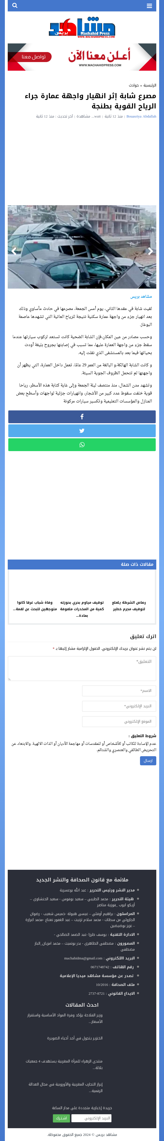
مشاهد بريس (106, 1134)
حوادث (134, 85)
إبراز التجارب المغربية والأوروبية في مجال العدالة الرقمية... (66, 1087)
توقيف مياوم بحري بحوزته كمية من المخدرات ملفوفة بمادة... (82, 609)
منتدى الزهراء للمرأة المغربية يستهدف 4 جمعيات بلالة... (64, 1064)
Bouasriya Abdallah (141, 116)
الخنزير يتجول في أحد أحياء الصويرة (75, 1038)
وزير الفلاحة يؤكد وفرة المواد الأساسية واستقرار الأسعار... (65, 1018)
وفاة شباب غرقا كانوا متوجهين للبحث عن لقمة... (35, 605)
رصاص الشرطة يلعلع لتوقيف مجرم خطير (129, 605)
